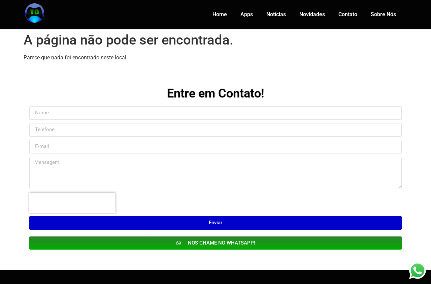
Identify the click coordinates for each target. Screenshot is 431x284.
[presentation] (72, 203)
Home (219, 14)
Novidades (312, 14)
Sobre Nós (383, 14)
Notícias (276, 14)
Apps (246, 14)
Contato (347, 14)
